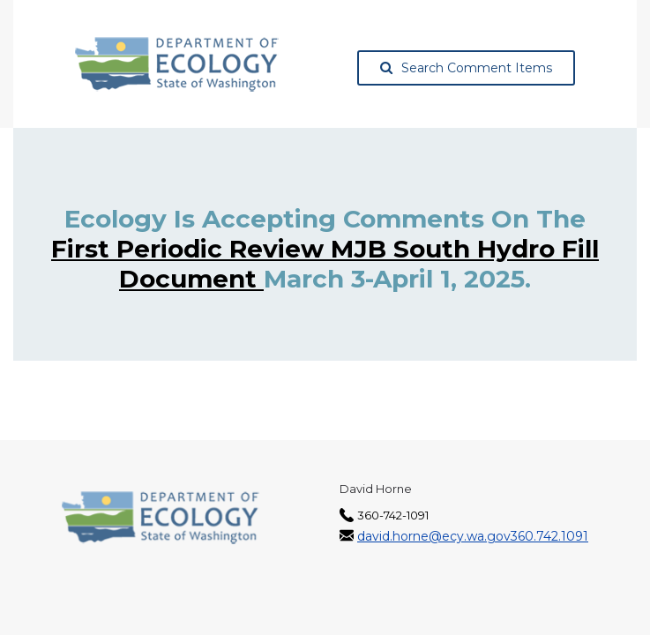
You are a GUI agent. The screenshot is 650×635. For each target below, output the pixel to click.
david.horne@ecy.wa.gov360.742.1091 (472, 536)
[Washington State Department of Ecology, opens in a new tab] (177, 64)
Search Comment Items (466, 68)
